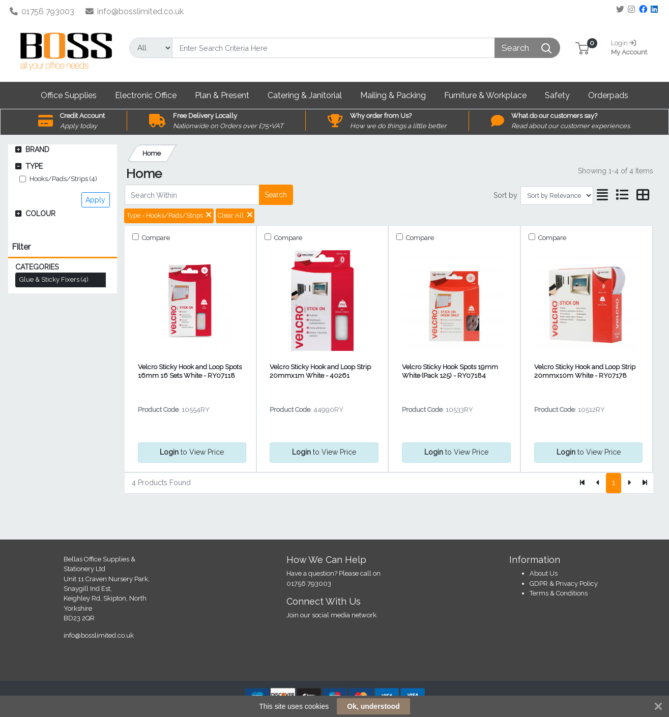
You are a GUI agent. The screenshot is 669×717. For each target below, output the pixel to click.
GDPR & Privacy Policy (564, 583)
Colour (40, 214)
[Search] (333, 48)
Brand (37, 149)
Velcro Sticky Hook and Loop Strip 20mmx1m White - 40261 (320, 371)
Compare (155, 238)
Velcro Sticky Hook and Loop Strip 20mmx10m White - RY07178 (584, 371)
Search (276, 195)
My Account (631, 46)
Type (34, 166)
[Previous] (598, 483)
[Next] (629, 483)
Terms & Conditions (559, 593)
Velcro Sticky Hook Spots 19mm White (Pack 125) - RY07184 (450, 371)
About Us (544, 573)
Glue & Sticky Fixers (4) (54, 279)
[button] (582, 47)
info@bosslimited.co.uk (134, 11)
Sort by (505, 195)
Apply (95, 200)
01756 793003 (42, 11)
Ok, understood (373, 706)
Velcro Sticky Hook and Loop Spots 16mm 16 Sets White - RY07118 (190, 371)
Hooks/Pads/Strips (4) (63, 179)
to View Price (192, 452)
